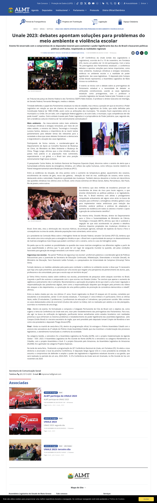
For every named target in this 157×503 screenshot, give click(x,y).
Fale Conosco (42, 3)
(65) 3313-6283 (20, 374)
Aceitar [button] (146, 499)
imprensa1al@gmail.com (47, 374)
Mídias (42, 29)
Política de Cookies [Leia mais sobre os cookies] (116, 499)
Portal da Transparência (32, 21)
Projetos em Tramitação (68, 21)
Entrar (144, 3)
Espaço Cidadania (127, 21)
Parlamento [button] (79, 10)
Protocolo (94, 10)
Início (35, 29)
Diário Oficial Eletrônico (114, 10)
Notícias (50, 29)
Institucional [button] (62, 10)
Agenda (34, 10)
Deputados (47, 10)
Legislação (99, 21)
